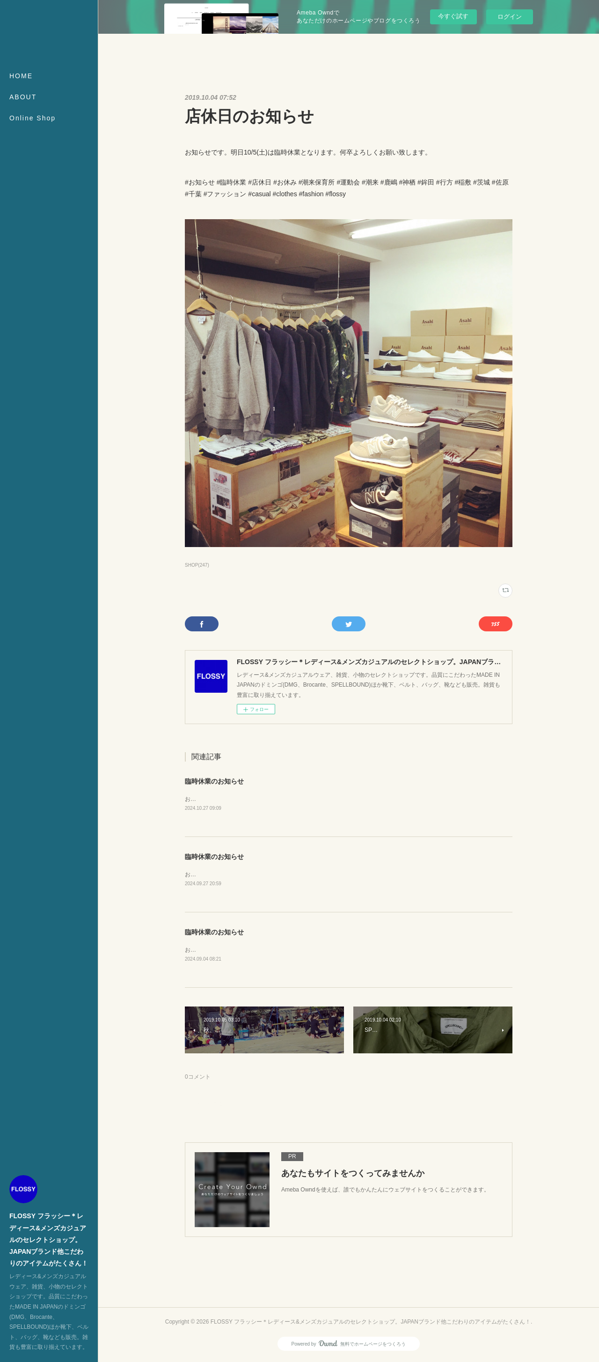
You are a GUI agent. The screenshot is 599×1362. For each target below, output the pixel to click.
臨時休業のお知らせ (214, 781)
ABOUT (23, 97)
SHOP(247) (197, 565)
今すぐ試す (453, 16)
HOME (21, 76)
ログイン (509, 16)
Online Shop (32, 118)
